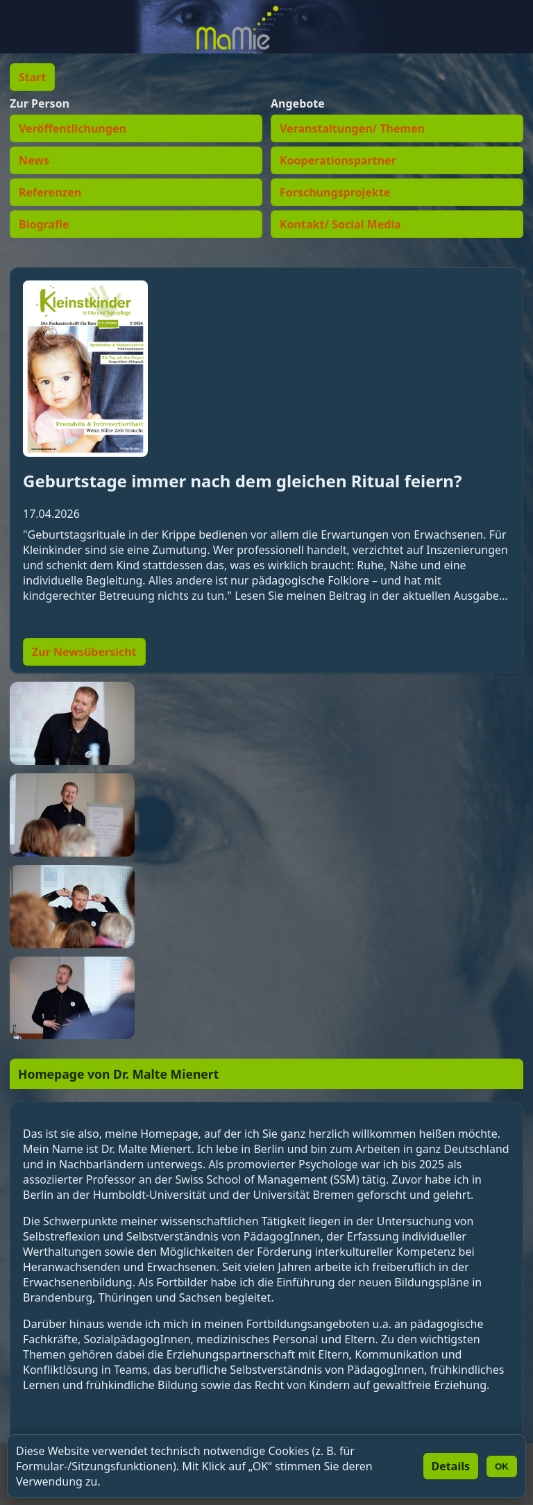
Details (451, 1466)
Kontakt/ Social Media (340, 224)
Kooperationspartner (338, 160)
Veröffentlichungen (72, 128)
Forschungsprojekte (335, 192)
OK (502, 1466)
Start (32, 77)
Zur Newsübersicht (84, 651)
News (34, 160)
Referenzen (50, 192)
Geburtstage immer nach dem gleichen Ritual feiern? (242, 480)
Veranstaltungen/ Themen (352, 128)
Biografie (44, 224)
